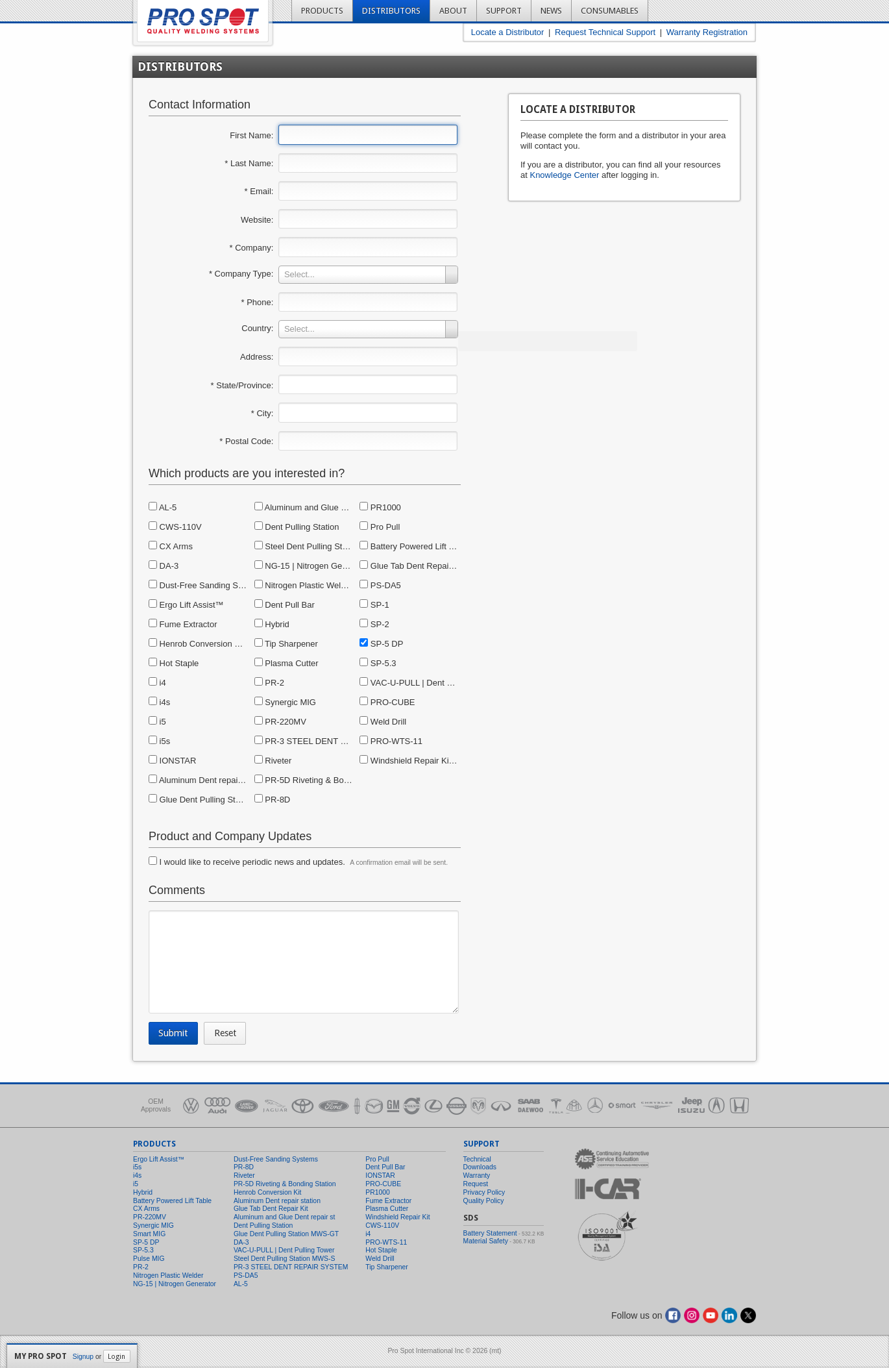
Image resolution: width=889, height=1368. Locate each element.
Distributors (391, 11)
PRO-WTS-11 (390, 741)
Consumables (610, 11)
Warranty (477, 1175)
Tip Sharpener (286, 644)
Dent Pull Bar (284, 605)
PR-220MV (280, 722)
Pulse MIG (149, 1258)
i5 (157, 722)
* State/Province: (242, 385)
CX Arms (171, 546)
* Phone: (257, 302)
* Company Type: (241, 274)
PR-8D (272, 799)
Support (504, 11)
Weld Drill (382, 722)
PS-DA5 (380, 585)
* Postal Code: (246, 441)
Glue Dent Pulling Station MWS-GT (220, 799)
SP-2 (374, 624)
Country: (257, 328)
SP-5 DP (381, 644)
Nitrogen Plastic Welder (303, 585)
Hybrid (271, 624)
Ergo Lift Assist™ (186, 605)
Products (322, 11)
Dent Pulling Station (296, 527)
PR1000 (380, 507)
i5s (159, 741)
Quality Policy (483, 1200)
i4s (159, 702)
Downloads (479, 1167)
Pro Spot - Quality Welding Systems (203, 21)
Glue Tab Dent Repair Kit (411, 566)
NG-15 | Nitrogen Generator (311, 566)
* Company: (251, 248)
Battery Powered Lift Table (414, 546)
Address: (256, 357)
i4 (157, 683)
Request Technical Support (605, 32)
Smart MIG (149, 1233)
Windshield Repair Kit (405, 760)
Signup (83, 1356)
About (453, 11)
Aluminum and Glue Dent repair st (323, 507)
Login (116, 1356)
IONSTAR (172, 760)
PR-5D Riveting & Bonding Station (323, 780)
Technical (477, 1159)
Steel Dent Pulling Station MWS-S (323, 546)
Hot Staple (174, 663)
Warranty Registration (707, 32)
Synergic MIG (285, 702)
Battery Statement (490, 1233)
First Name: (251, 135)
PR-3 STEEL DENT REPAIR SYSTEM (331, 741)
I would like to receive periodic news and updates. (247, 861)
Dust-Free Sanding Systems (207, 585)
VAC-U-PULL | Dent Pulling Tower (427, 683)
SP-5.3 (377, 663)
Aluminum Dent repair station (208, 780)
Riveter (273, 760)
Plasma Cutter (286, 663)
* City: (262, 413)
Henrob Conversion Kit (196, 644)
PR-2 (269, 683)
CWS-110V (175, 527)
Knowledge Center (564, 175)
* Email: (259, 191)
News (551, 11)
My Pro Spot (40, 1356)
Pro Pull (379, 527)
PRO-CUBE (387, 702)
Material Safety (485, 1241)
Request (476, 1184)
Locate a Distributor (507, 32)
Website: (257, 220)
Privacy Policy (484, 1192)
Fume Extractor (183, 624)
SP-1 (374, 605)
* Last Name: (249, 163)
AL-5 (163, 507)
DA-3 (163, 566)
